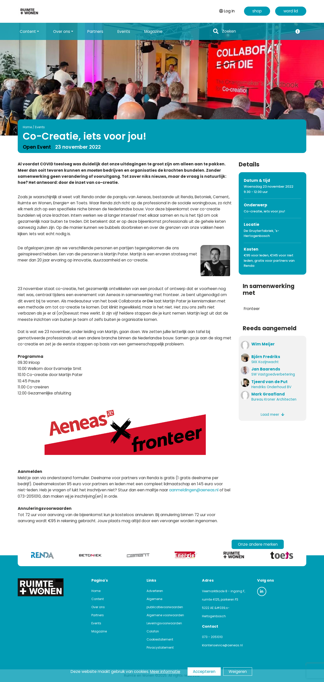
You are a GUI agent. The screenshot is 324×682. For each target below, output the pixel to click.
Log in (227, 11)
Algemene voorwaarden (165, 615)
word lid (291, 11)
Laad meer (272, 414)
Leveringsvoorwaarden (164, 623)
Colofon (153, 631)
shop (257, 11)
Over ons (98, 607)
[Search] (256, 31)
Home (12, 127)
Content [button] (28, 31)
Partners (95, 31)
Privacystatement (160, 647)
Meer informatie (165, 671)
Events (123, 31)
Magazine (153, 31)
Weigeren (238, 671)
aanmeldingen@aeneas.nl (193, 490)
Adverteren (155, 591)
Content (97, 599)
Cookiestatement (160, 639)
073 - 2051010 (212, 637)
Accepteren (204, 671)
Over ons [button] (61, 31)
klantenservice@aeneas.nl (222, 645)
